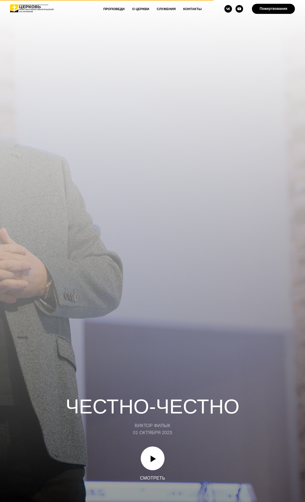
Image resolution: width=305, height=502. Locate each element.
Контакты (192, 9)
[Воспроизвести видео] (153, 458)
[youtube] (239, 9)
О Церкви (140, 9)
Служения (166, 9)
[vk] (228, 9)
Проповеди (114, 9)
